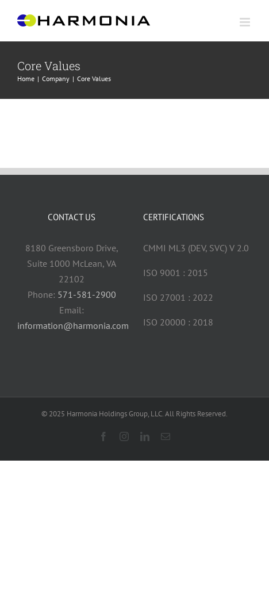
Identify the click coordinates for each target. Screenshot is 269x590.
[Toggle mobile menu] (246, 22)
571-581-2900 (86, 294)
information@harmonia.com (73, 325)
